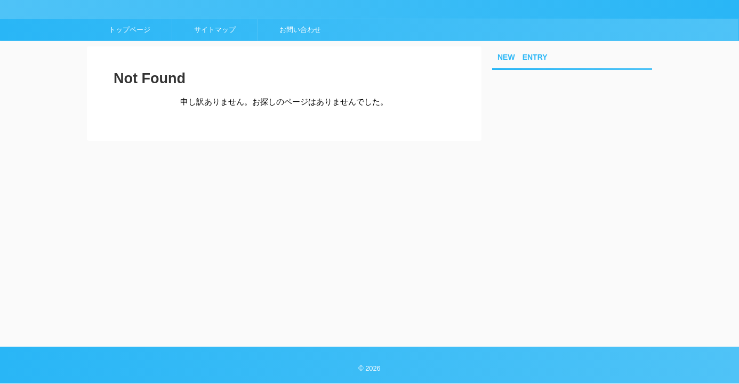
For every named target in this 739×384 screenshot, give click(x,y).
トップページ (129, 30)
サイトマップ (215, 30)
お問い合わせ (300, 30)
